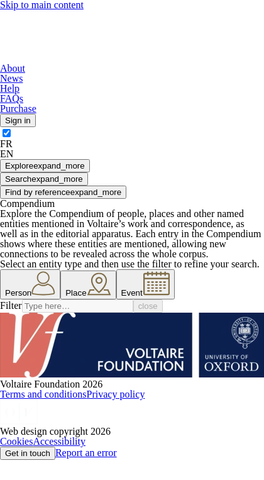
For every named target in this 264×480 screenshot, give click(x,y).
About (12, 68)
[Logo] (85, 58)
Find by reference (63, 192)
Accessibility (59, 441)
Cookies (16, 441)
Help (9, 88)
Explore (45, 165)
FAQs (11, 98)
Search (44, 179)
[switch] (7, 133)
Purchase (18, 108)
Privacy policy (116, 394)
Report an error (86, 452)
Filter (11, 305)
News (11, 78)
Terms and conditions (43, 394)
